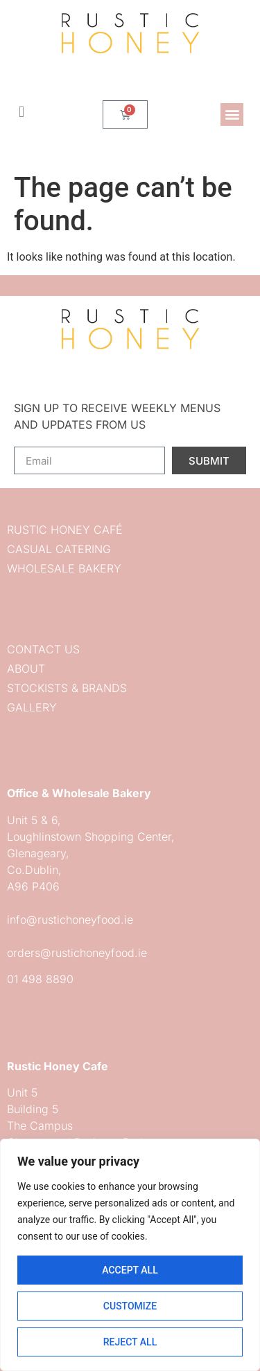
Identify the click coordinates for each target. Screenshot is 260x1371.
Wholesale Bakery (64, 568)
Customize (130, 1306)
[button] (231, 114)
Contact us (43, 649)
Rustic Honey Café (65, 530)
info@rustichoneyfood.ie (70, 919)
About (26, 668)
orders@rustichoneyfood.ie (77, 953)
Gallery (32, 707)
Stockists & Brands (67, 688)
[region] (130, 1255)
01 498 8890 (40, 979)
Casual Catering (59, 549)
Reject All (130, 1341)
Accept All (129, 1270)
